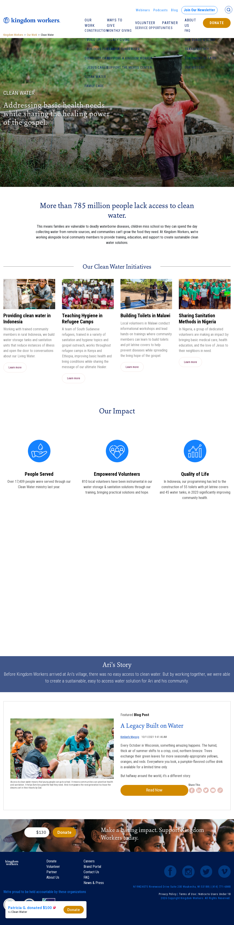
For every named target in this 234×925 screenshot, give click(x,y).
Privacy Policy (167, 896)
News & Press (94, 885)
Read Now (144, 791)
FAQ (86, 879)
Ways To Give (114, 23)
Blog (174, 10)
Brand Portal (92, 868)
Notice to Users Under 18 (214, 896)
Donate (217, 23)
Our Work (90, 23)
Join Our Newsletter (199, 10)
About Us (190, 23)
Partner (170, 23)
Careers (89, 863)
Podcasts (160, 10)
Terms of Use (187, 896)
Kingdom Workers (13, 34)
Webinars (143, 10)
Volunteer (145, 23)
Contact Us (91, 874)
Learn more (15, 367)
